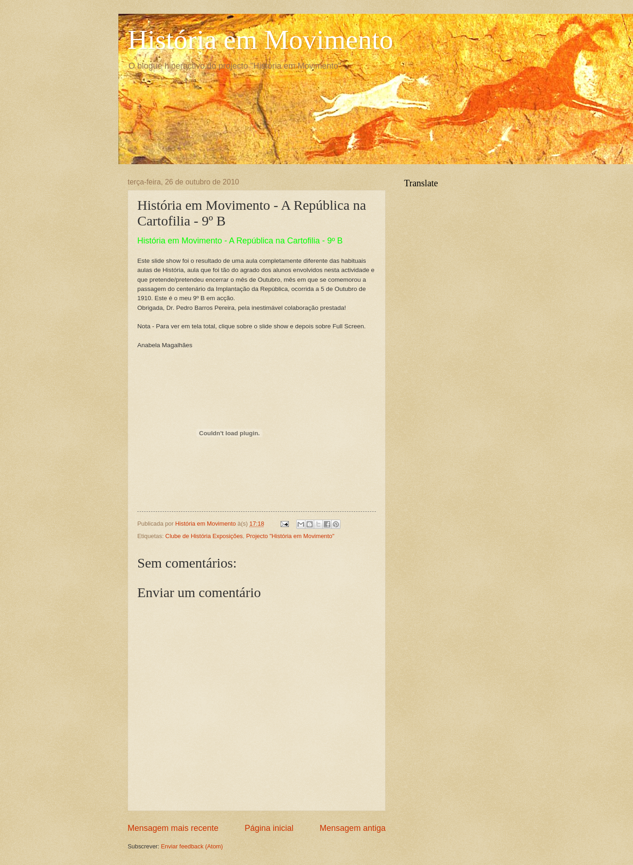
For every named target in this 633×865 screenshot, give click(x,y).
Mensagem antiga (353, 828)
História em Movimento (260, 39)
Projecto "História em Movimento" (290, 536)
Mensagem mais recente (173, 828)
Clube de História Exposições (204, 536)
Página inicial (269, 828)
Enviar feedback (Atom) (192, 846)
